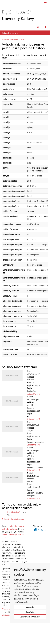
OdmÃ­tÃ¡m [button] (30, 611)
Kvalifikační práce (14, 512)
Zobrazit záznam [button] (10, 33)
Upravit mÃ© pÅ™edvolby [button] (30, 616)
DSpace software (9, 609)
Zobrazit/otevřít (33, 394)
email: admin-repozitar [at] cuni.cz (13, 536)
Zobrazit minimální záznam (13, 39)
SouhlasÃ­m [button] (30, 607)
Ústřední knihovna (9, 529)
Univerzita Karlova (16, 526)
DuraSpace (6, 615)
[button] (38, 27)
